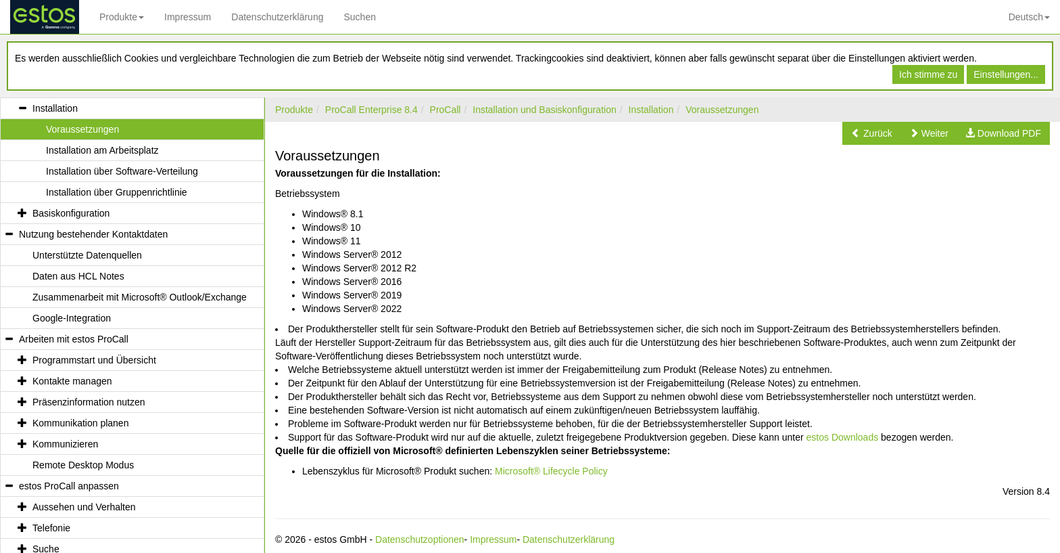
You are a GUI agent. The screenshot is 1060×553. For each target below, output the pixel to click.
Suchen (359, 17)
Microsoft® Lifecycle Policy (551, 471)
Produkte (121, 17)
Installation (651, 109)
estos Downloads (842, 437)
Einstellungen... (1005, 74)
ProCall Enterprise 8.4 (371, 109)
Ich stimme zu (928, 74)
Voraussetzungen (721, 109)
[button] (871, 133)
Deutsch (1029, 17)
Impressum (187, 17)
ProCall (445, 109)
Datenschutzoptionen (419, 539)
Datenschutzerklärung (277, 17)
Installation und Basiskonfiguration (544, 109)
